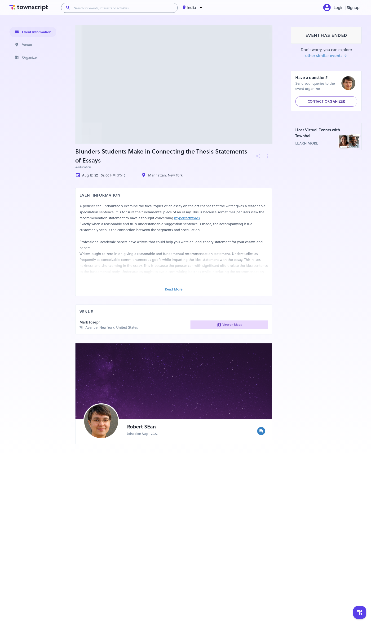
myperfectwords (187, 218)
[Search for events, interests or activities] (123, 8)
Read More (173, 289)
